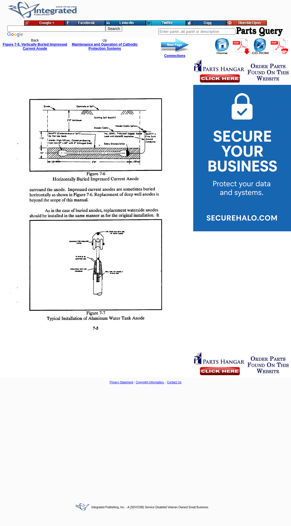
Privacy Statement (121, 382)
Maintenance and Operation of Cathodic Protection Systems (105, 46)
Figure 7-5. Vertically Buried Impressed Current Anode (35, 46)
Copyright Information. (150, 382)
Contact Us (174, 382)
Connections (174, 56)
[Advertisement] (54, 441)
